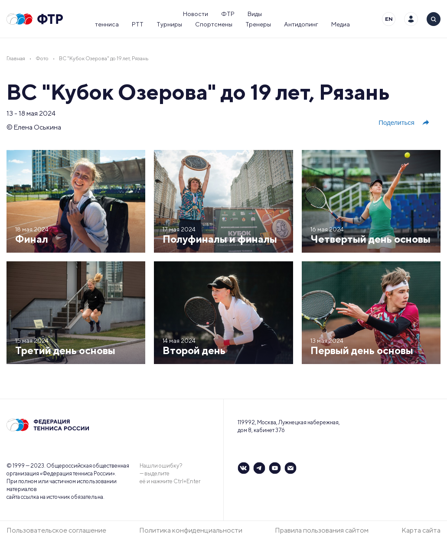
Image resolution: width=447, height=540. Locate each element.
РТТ (138, 24)
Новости (195, 13)
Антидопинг (301, 24)
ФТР (228, 13)
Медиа (340, 24)
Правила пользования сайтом (322, 530)
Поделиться (404, 122)
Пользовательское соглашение (56, 530)
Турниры (169, 24)
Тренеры (258, 24)
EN (389, 19)
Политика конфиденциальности (190, 530)
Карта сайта (420, 530)
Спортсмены (213, 24)
